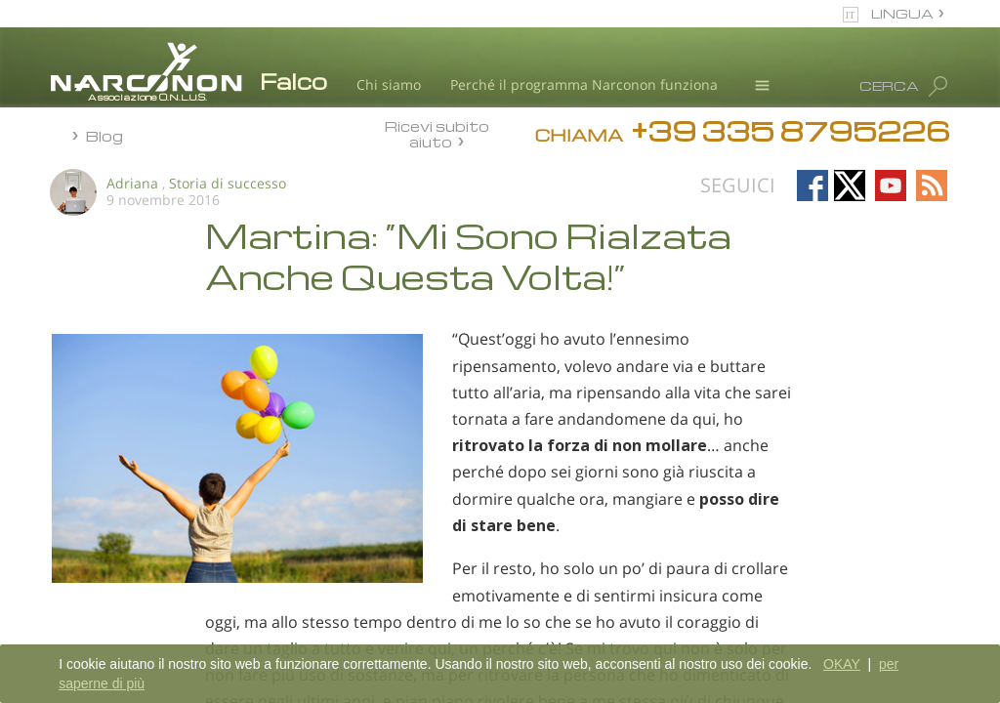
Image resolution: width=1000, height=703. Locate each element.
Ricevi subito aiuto (437, 133)
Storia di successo (227, 183)
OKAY (841, 664)
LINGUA (902, 13)
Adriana (132, 183)
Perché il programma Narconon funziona (584, 84)
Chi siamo (388, 84)
